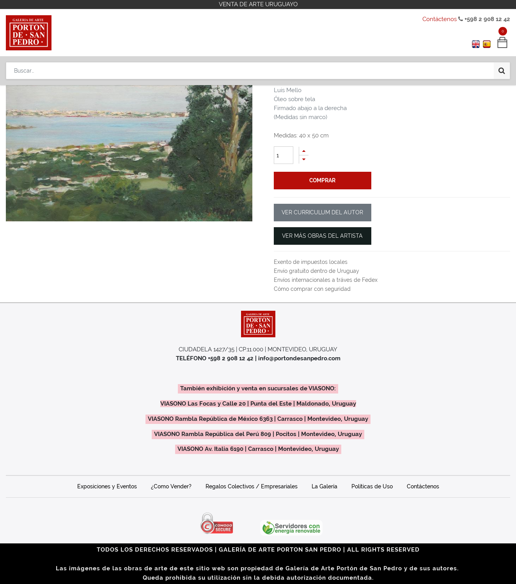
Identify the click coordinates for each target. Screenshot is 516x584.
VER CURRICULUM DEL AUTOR (322, 212)
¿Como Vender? (171, 486)
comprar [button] (322, 180)
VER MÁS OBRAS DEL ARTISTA (322, 236)
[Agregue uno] (304, 151)
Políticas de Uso (372, 486)
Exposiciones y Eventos (107, 486)
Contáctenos (439, 19)
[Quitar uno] (304, 159)
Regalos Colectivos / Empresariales (252, 486)
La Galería (324, 486)
